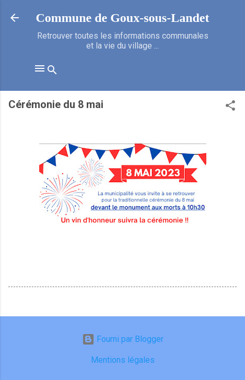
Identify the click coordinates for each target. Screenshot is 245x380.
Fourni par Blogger (123, 339)
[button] (230, 107)
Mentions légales (123, 360)
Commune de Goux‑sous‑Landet (122, 18)
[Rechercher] (52, 72)
